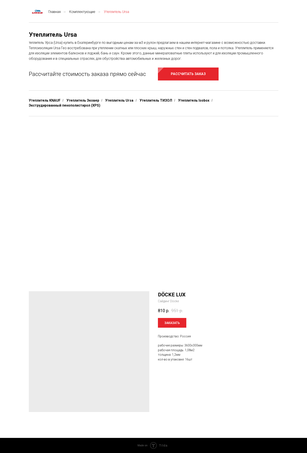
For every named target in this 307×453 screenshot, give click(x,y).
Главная (45, 12)
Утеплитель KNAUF (44, 100)
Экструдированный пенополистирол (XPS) (64, 105)
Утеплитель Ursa (119, 100)
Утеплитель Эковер (82, 100)
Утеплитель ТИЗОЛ (156, 100)
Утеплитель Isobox (193, 100)
